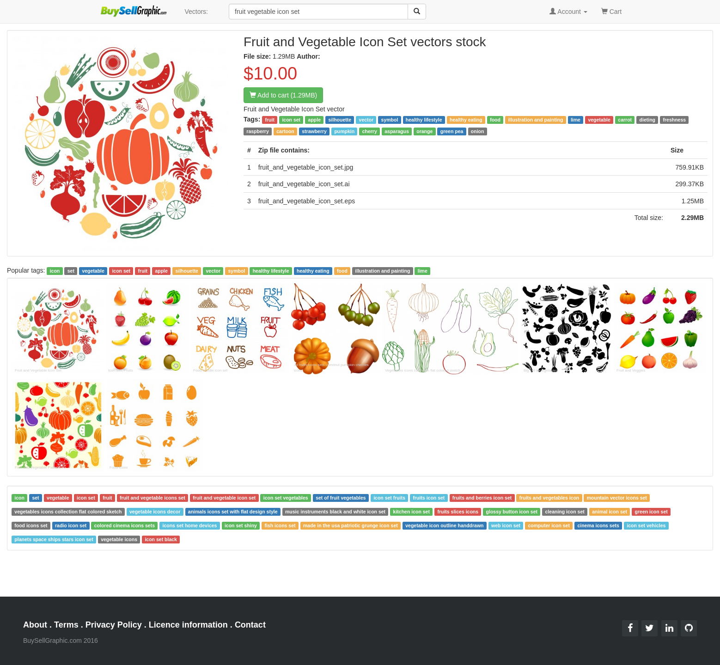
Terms (66, 624)
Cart (611, 10)
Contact (250, 624)
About (35, 624)
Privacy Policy (113, 624)
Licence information (188, 624)
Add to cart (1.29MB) (283, 95)
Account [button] (568, 11)
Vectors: (196, 11)
